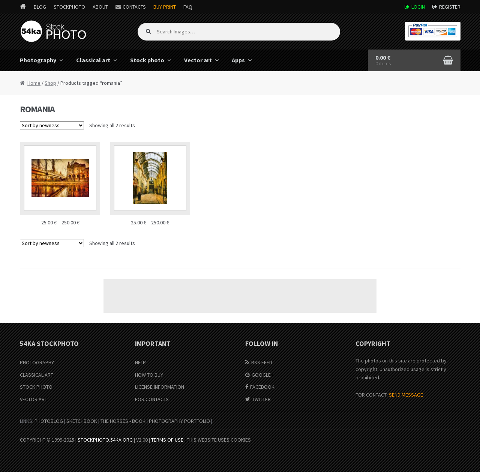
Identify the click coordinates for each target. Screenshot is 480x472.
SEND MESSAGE (406, 394)
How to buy (149, 374)
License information (159, 386)
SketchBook (81, 421)
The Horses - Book (123, 421)
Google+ (262, 374)
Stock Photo (36, 386)
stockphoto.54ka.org (105, 439)
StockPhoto (69, 6)
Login (418, 6)
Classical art (93, 60)
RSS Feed (261, 362)
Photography (38, 60)
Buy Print (164, 6)
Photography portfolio (179, 421)
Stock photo (147, 60)
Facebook (262, 386)
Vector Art (33, 399)
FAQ (187, 6)
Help (140, 362)
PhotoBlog (48, 421)
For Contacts (152, 399)
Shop (50, 83)
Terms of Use (167, 439)
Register (449, 6)
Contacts (134, 6)
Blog (40, 6)
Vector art (198, 60)
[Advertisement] (240, 296)
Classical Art (36, 374)
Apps (238, 60)
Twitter (261, 399)
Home (33, 83)
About (100, 6)
